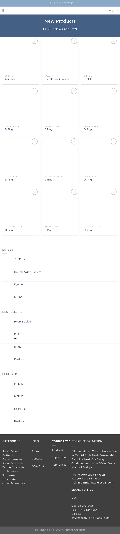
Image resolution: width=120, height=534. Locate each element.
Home (47, 29)
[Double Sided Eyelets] (60, 55)
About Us (38, 465)
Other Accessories (13, 483)
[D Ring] (20, 105)
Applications (59, 457)
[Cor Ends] (20, 55)
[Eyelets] (99, 55)
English (113, 10)
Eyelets (88, 79)
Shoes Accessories (13, 463)
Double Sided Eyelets (57, 79)
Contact (37, 458)
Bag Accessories (12, 459)
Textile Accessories (13, 467)
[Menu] (4, 10)
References (59, 464)
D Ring (9, 129)
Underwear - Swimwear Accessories (10, 475)
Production (59, 450)
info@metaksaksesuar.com (95, 482)
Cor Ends (10, 79)
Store (35, 451)
